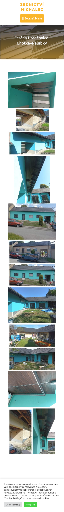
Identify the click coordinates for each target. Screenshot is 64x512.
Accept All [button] (30, 504)
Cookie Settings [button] (13, 504)
